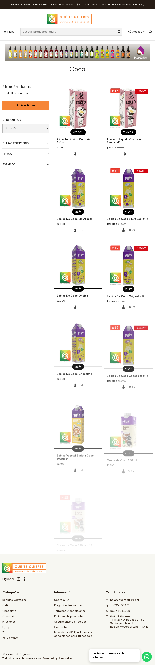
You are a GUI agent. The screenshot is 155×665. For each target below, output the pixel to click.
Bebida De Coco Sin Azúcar (74, 230)
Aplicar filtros (26, 105)
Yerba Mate (10, 637)
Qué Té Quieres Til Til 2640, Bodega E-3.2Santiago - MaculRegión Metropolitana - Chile (127, 621)
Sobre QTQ (61, 600)
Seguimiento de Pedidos (70, 621)
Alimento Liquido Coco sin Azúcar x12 (124, 141)
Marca (25, 153)
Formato (25, 164)
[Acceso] (136, 32)
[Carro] (150, 32)
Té (3, 632)
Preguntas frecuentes (68, 605)
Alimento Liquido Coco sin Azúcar (73, 141)
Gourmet (8, 616)
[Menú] (9, 32)
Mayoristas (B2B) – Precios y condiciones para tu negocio (73, 634)
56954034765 (118, 611)
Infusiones (9, 621)
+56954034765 (118, 605)
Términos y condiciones (70, 611)
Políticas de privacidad (69, 616)
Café (5, 605)
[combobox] (71, 32)
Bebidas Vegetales (14, 600)
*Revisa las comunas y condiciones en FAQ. (118, 4)
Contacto (60, 627)
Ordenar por (11, 120)
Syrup (6, 627)
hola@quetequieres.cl (122, 600)
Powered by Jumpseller (57, 658)
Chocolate (9, 611)
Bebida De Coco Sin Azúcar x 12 (127, 236)
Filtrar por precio (25, 143)
